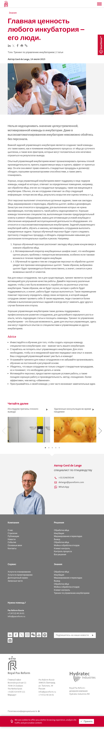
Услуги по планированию (19, 571)
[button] (99, 5)
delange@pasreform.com (71, 482)
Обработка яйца (61, 530)
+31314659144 (66, 477)
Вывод (57, 539)
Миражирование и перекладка (68, 536)
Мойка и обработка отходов (66, 545)
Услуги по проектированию (20, 575)
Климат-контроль (62, 548)
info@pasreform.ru (16, 616)
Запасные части (15, 581)
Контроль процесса (63, 551)
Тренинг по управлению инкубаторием (71, 593)
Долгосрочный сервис (18, 577)
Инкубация (59, 533)
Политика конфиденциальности (22, 711)
